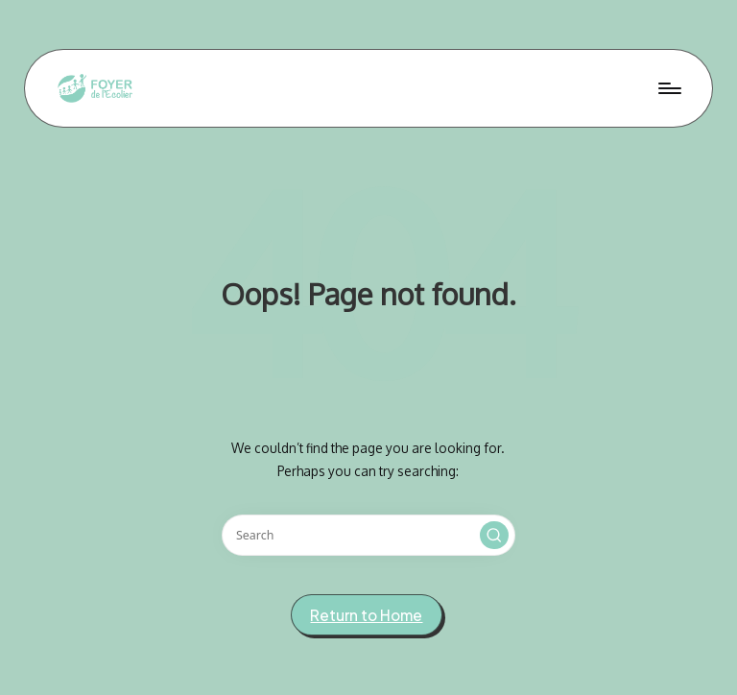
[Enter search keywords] (368, 535)
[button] (494, 535)
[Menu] (668, 88)
